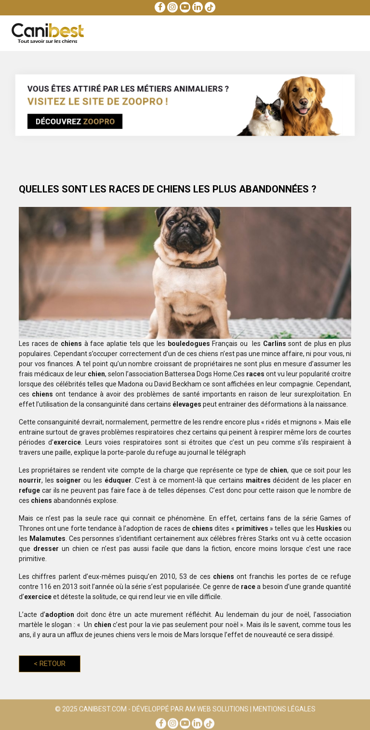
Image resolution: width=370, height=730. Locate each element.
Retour (50, 663)
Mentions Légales (284, 710)
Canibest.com (103, 710)
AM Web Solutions (217, 710)
